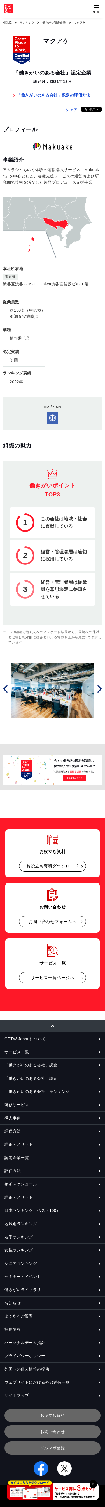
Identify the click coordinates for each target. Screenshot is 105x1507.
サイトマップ (16, 1395)
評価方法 (12, 1131)
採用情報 (12, 1329)
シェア (72, 109)
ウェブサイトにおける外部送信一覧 (37, 1382)
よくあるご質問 (18, 1316)
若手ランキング (18, 1237)
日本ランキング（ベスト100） (32, 1210)
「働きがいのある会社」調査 (30, 1065)
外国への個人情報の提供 (26, 1369)
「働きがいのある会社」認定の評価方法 (53, 95)
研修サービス (16, 1104)
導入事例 (12, 1118)
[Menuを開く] (96, 9)
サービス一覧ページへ (52, 977)
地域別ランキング (20, 1224)
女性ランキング (18, 1250)
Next (98, 688)
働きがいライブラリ (22, 1289)
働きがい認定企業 (54, 22)
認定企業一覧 (16, 1157)
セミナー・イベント (22, 1276)
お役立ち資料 (52, 1415)
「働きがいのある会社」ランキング (37, 1091)
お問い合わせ (52, 1431)
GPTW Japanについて (25, 1039)
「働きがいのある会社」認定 (30, 1078)
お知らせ (12, 1303)
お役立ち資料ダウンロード (52, 866)
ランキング (27, 22)
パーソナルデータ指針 (24, 1342)
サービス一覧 (16, 1052)
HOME (7, 22)
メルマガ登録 (52, 1448)
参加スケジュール (20, 1184)
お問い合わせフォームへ (52, 921)
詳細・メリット (18, 1144)
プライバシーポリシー (24, 1356)
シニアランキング (20, 1263)
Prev (6, 688)
